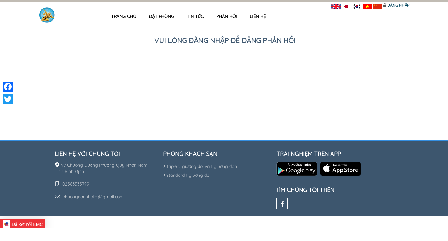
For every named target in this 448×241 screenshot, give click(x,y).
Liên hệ (258, 16)
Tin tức (195, 16)
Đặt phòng (161, 16)
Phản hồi (226, 16)
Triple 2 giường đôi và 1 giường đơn (200, 166)
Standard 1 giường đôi (186, 175)
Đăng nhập (398, 5)
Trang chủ (123, 16)
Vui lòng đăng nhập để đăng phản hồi (225, 40)
